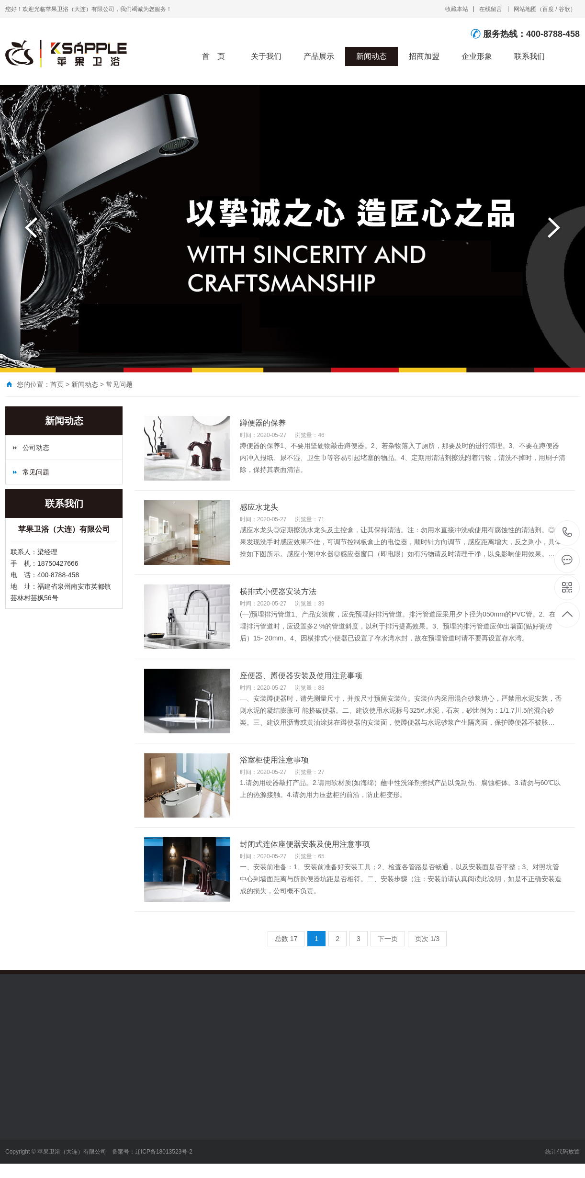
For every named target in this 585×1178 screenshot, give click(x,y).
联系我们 (529, 56)
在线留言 (490, 9)
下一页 (388, 938)
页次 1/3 (427, 938)
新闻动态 (371, 56)
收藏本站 (456, 9)
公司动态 (35, 447)
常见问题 (119, 384)
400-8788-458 (567, 533)
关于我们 (266, 56)
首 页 (213, 56)
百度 (548, 9)
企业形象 (476, 56)
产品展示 (319, 56)
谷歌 (564, 9)
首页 (57, 384)
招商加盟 (424, 56)
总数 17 (286, 938)
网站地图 (525, 9)
